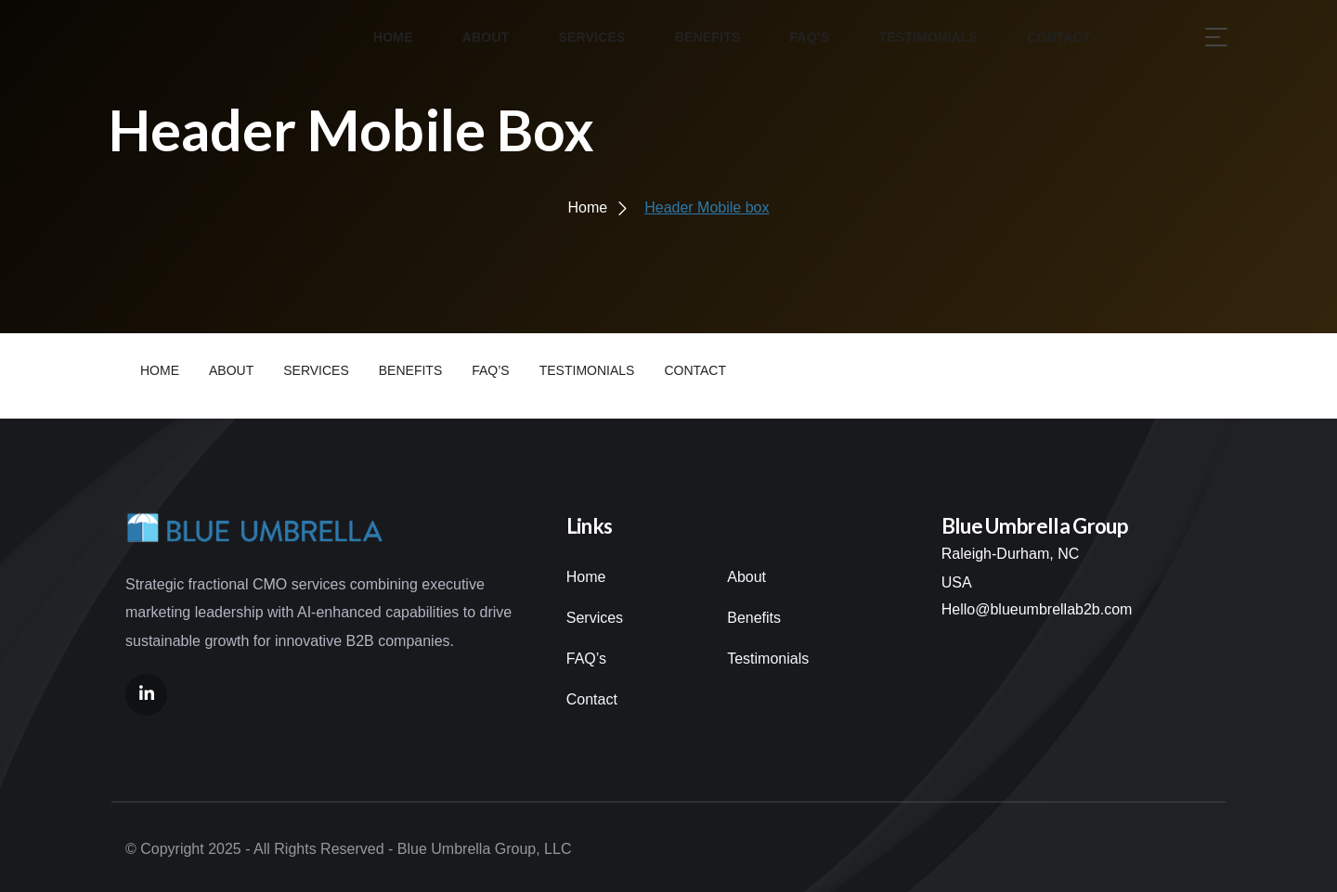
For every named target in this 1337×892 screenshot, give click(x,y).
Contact (591, 699)
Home (586, 577)
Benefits (754, 618)
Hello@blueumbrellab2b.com (1037, 609)
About (746, 577)
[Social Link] (146, 695)
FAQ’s (586, 658)
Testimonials (768, 658)
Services (594, 618)
